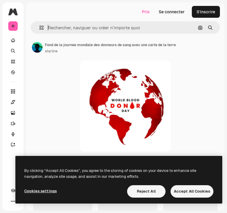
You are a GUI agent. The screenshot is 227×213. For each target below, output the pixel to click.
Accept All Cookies (192, 191)
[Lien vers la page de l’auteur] (37, 47)
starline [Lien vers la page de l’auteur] (51, 51)
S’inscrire (206, 11)
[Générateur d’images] (13, 112)
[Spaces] (13, 102)
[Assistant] (13, 144)
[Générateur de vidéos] (13, 123)
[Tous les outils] (13, 91)
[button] (39, 27)
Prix (146, 11)
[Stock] (13, 61)
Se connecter (172, 11)
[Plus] (13, 201)
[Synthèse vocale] (13, 134)
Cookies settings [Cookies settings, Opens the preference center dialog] (40, 190)
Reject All (146, 191)
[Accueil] (13, 40)
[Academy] (13, 190)
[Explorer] (13, 72)
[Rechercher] (13, 51)
